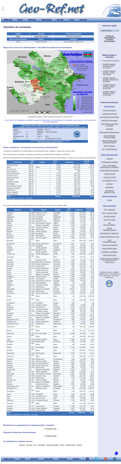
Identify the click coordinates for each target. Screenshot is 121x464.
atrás (22, 459)
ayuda (71, 20)
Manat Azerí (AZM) (41, 36)
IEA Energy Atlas (109, 220)
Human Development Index (109, 237)
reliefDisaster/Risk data (109, 241)
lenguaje (83, 20)
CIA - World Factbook (109, 149)
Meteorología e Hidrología (109, 233)
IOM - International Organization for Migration (109, 166)
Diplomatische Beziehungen (109, 132)
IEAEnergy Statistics (109, 224)
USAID (109, 200)
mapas (20, 20)
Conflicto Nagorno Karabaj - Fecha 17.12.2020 (109, 93)
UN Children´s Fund (109, 180)
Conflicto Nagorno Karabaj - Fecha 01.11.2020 (109, 66)
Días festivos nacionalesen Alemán (109, 125)
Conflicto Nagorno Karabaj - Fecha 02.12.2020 (109, 86)
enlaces (60, 20)
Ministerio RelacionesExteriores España (109, 141)
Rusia (62, 445)
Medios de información (109, 120)
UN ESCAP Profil (109, 177)
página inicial (9, 459)
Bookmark (63, 459)
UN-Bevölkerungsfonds (109, 162)
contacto (34, 459)
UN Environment (109, 216)
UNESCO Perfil (109, 174)
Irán (34, 445)
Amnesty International (109, 245)
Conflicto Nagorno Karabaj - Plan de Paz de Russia (110, 79)
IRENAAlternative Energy (109, 229)
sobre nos (8, 20)
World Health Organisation (109, 170)
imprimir (76, 459)
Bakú (18, 36)
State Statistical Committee (109, 117)
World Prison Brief (109, 255)
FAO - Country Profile (109, 213)
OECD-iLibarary (109, 146)
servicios (32, 20)
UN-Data (109, 159)
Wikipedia (109, 129)
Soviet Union (109, 262)
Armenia (22, 445)
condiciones (46, 20)
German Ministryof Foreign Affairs (109, 136)
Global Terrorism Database (109, 258)
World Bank (109, 187)
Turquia (79, 445)
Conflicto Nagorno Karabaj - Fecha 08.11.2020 (109, 72)
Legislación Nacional (109, 114)
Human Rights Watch (109, 248)
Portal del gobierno (109, 110)
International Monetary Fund (109, 191)
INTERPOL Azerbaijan (109, 252)
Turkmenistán (70, 445)
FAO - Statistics (109, 210)
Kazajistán (41, 445)
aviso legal (48, 459)
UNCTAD (109, 184)
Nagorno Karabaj (52, 445)
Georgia (29, 445)
